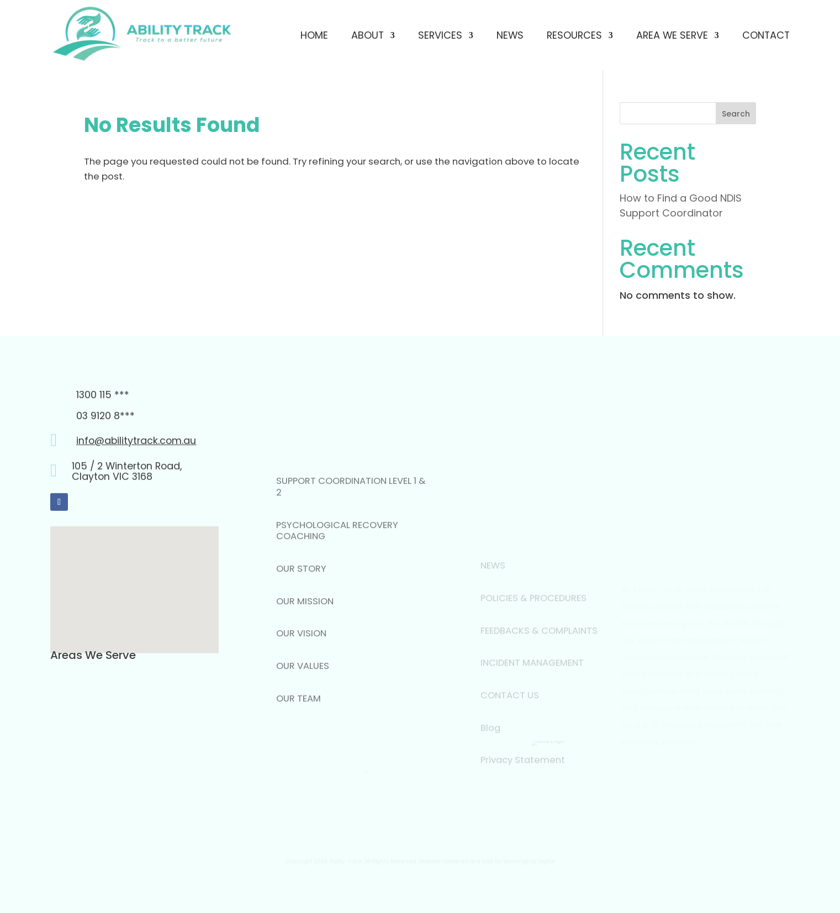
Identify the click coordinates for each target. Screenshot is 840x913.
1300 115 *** (102, 441)
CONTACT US (509, 735)
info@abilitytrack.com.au (136, 486)
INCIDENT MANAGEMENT (532, 702)
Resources (574, 35)
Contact (766, 35)
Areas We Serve (93, 655)
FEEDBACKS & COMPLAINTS (539, 670)
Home (314, 35)
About (367, 35)
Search (736, 113)
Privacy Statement (522, 800)
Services (440, 35)
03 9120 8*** (105, 462)
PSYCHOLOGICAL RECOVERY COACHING (337, 601)
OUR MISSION (305, 671)
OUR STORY (301, 639)
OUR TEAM (298, 768)
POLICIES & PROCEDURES (533, 637)
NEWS (492, 605)
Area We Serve (672, 35)
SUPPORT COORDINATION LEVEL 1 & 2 (351, 557)
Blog (490, 767)
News (510, 35)
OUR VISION (301, 704)
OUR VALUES (302, 736)
